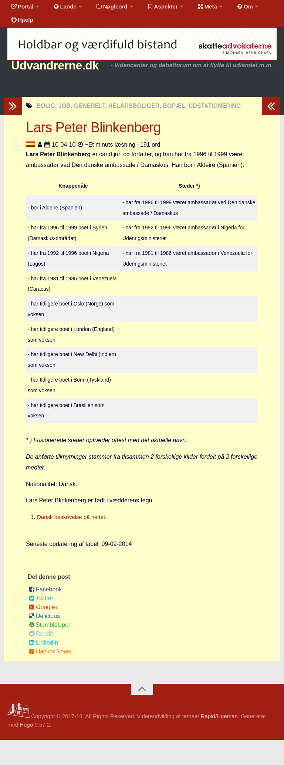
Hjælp (20, 27)
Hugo (26, 750)
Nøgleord (104, 9)
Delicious (44, 641)
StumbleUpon (50, 650)
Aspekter (153, 9)
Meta (195, 9)
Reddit (41, 659)
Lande (60, 9)
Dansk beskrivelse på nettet (73, 542)
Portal (21, 9)
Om (229, 9)
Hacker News (50, 676)
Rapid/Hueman (219, 741)
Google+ (43, 632)
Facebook (45, 614)
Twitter (41, 623)
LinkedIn (43, 668)
